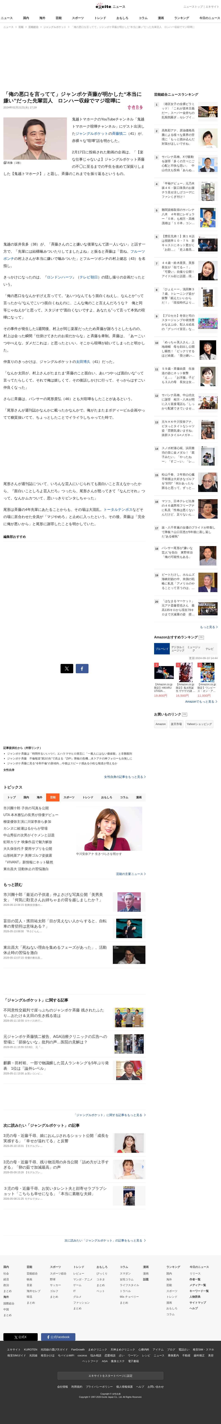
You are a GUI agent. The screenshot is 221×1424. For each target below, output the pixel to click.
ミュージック (193, 649)
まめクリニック (97, 1349)
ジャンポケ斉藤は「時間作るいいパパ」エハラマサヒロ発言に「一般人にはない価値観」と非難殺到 (69, 753)
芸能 (59, 18)
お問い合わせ (156, 1386)
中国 (6, 1309)
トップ (11, 797)
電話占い (183, 1349)
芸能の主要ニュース (131, 873)
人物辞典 (194, 1296)
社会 (6, 1273)
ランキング (181, 18)
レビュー (78, 1273)
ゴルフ (54, 1291)
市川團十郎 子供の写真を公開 (26, 808)
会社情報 (62, 1386)
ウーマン (133, 1355)
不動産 (186, 1355)
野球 (52, 1279)
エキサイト (212, 6)
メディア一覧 (197, 1285)
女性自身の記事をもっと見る (125, 776)
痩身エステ (117, 1361)
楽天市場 (176, 724)
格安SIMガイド (16, 1355)
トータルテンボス (118, 510)
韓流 (29, 1296)
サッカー (55, 1285)
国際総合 (8, 1303)
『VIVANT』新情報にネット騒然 (28, 862)
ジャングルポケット (92, 134)
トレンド (100, 18)
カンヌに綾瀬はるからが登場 (25, 828)
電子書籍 (133, 1361)
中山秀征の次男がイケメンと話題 (29, 835)
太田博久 (83, 362)
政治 (6, 1285)
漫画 (161, 18)
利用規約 (76, 1386)
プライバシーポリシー (99, 1386)
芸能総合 (32, 1273)
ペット (101, 1291)
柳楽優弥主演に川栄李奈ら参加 (27, 821)
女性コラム (127, 1279)
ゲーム (77, 1285)
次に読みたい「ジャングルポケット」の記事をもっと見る (105, 1240)
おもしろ (122, 18)
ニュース (7, 18)
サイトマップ (197, 1302)
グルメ (77, 1296)
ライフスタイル (129, 1285)
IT (74, 1291)
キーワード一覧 (199, 1291)
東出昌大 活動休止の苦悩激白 (26, 869)
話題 (146, 1279)
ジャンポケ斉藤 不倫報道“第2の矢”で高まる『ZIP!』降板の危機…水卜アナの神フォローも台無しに (70, 758)
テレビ (210, 648)
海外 (42, 18)
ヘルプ (193, 1308)
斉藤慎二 (119, 134)
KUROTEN (30, 1349)
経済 (6, 1279)
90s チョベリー (129, 1296)
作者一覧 (194, 1279)
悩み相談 (95, 1355)
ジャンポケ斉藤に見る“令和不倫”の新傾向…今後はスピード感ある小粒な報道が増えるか (62, 763)
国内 (26, 18)
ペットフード (90, 1361)
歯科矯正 (199, 1355)
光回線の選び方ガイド (54, 1349)
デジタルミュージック (178, 649)
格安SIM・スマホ (203, 1349)
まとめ (7, 1291)
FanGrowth (78, 1349)
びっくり (102, 1273)
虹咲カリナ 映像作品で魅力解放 (27, 842)
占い (121, 1355)
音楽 (29, 1285)
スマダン (125, 1273)
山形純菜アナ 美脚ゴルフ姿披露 (27, 855)
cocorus (82, 1355)
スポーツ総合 (58, 1273)
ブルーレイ (162, 648)
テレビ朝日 (89, 277)
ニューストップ (193, 6)
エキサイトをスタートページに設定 (110, 1375)
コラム (143, 18)
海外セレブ (33, 1291)
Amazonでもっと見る (199, 701)
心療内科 (143, 1349)
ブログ (171, 1349)
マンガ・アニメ (83, 1279)
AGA (105, 1361)
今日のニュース (209, 18)
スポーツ (78, 18)
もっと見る (209, 627)
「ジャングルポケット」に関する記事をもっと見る (109, 1115)
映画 (29, 1279)
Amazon (161, 724)
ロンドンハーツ (59, 277)
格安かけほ (47, 1355)
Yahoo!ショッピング (199, 724)
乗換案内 (173, 1355)
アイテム (158, 1349)
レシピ (146, 1355)
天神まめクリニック (122, 1349)
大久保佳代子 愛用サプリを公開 (27, 848)
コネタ (101, 1279)
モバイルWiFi (66, 1355)
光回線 (33, 1355)
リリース (195, 1273)
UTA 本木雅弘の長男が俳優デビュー (31, 815)
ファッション (81, 1302)
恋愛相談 (110, 1355)
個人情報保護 (124, 1386)
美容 (211, 1355)
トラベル (125, 1291)
